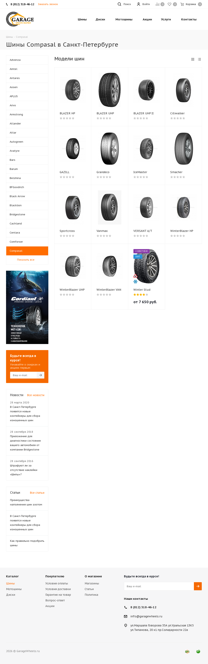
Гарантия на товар (58, 595)
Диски (10, 595)
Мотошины (14, 589)
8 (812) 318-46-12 (143, 607)
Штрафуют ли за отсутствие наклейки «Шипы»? (23, 470)
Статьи (89, 589)
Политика (91, 595)
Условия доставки (58, 589)
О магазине (93, 576)
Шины (10, 583)
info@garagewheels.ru (146, 616)
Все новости (35, 395)
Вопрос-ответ (55, 600)
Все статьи (37, 493)
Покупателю (54, 576)
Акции (49, 606)
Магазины (92, 583)
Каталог (12, 576)
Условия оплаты (56, 583)
